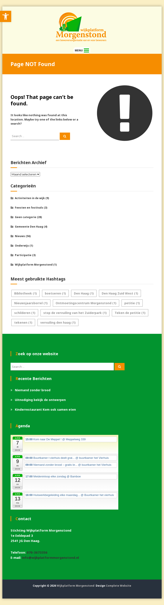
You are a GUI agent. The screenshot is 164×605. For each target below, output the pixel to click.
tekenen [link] (23, 322)
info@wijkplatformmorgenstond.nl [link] (50, 557)
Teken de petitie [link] (130, 313)
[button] (79, 50)
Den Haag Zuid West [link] (120, 293)
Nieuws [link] (20, 236)
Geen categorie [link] (25, 217)
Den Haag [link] (84, 293)
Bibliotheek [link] (25, 293)
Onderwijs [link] (22, 245)
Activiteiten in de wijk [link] (30, 198)
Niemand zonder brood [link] (32, 390)
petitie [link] (132, 303)
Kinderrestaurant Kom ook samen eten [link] (45, 409)
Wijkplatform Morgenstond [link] (34, 264)
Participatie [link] (23, 255)
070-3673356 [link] (37, 552)
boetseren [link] (55, 293)
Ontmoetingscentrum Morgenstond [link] (86, 303)
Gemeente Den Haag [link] (29, 226)
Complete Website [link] (118, 586)
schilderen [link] (24, 313)
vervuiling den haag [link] (58, 322)
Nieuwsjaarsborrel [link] (31, 303)
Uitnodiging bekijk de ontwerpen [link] (40, 400)
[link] (5, 16)
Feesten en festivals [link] (29, 207)
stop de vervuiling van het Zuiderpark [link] (75, 313)
